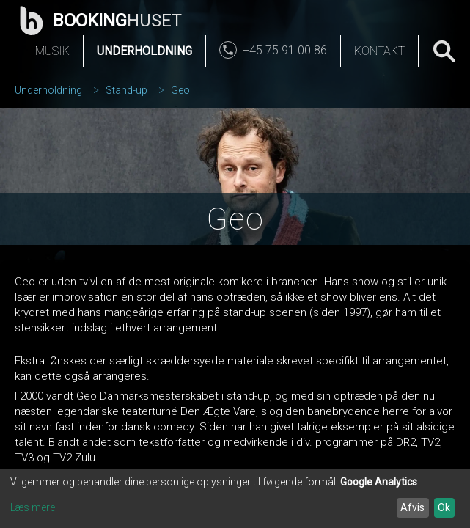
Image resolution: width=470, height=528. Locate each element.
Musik (52, 51)
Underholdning (144, 51)
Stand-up (126, 90)
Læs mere (32, 507)
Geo (180, 90)
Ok (444, 507)
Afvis (412, 507)
